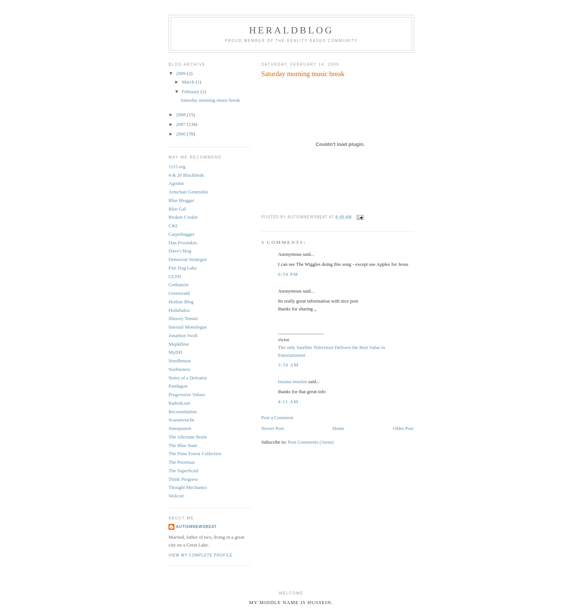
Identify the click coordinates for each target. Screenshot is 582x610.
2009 (181, 73)
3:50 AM (288, 365)
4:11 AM (288, 401)
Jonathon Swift (183, 335)
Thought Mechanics (188, 487)
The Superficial (184, 470)
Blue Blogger (181, 200)
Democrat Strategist (188, 259)
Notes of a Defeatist (188, 378)
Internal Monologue (188, 327)
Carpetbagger (181, 234)
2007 (181, 124)
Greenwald (179, 293)
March (189, 82)
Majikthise (179, 344)
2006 (181, 134)
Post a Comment (277, 417)
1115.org (177, 166)
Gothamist (179, 284)
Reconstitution (183, 411)
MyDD (175, 352)
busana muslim (292, 381)
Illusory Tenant (183, 318)
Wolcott (176, 496)
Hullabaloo (179, 310)
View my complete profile (201, 555)
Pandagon (178, 386)
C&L (174, 225)
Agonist (176, 183)
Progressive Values (187, 394)
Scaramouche (181, 420)
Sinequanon (180, 428)
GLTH (175, 276)
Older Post (403, 428)
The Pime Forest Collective (195, 453)
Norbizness (179, 369)
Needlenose (180, 360)
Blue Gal (177, 209)
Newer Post (272, 428)
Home (338, 428)
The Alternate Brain (188, 437)
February (191, 91)
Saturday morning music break (210, 100)
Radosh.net (179, 403)
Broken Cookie (183, 217)
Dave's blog (180, 251)
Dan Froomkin (183, 242)
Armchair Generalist (188, 192)
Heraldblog (291, 30)
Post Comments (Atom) (311, 442)
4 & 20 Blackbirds (186, 175)
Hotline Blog (181, 301)
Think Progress (183, 479)
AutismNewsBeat (196, 527)
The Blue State (183, 445)
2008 (181, 114)
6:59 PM (288, 274)
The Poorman (181, 462)
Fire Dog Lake (183, 268)
